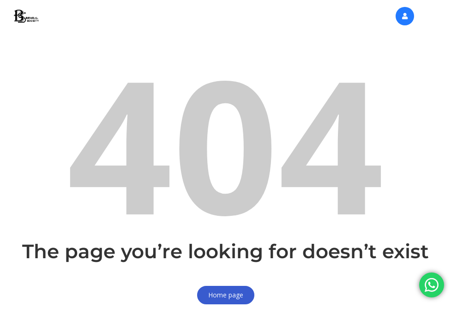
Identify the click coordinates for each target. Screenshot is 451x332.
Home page (225, 294)
